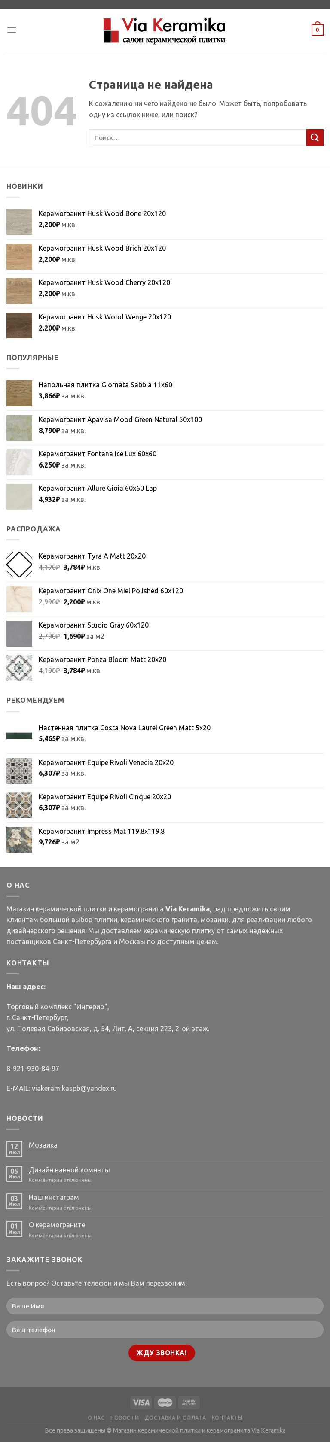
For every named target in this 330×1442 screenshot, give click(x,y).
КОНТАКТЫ (227, 1418)
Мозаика (43, 1145)
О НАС (96, 1418)
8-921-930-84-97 (32, 1068)
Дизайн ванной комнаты (69, 1170)
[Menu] (11, 29)
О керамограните (57, 1225)
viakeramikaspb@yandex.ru (74, 1088)
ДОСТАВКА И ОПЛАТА (175, 1418)
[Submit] (315, 137)
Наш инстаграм (54, 1197)
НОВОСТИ (124, 1418)
